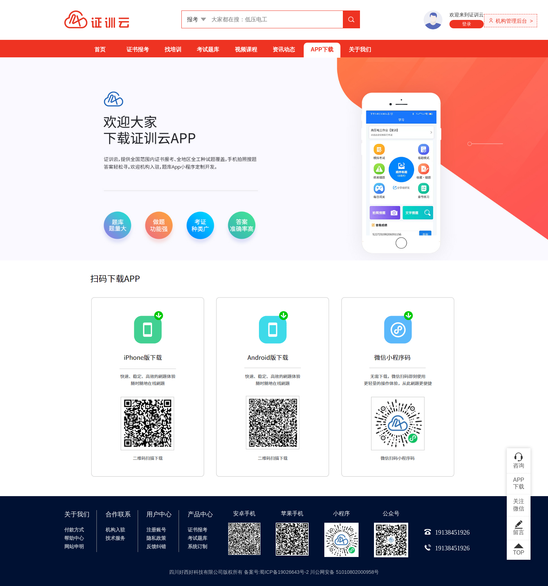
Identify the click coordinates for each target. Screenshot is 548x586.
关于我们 (360, 49)
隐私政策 (156, 538)
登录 (466, 24)
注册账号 (156, 530)
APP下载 (322, 49)
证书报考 (138, 49)
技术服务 (115, 538)
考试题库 (208, 49)
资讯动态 (284, 49)
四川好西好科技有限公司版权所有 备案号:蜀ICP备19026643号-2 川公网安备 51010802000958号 (274, 572)
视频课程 (246, 49)
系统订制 (197, 546)
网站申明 (74, 546)
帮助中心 (74, 538)
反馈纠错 (156, 546)
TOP (519, 550)
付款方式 (74, 530)
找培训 (173, 49)
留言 (519, 527)
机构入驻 (115, 530)
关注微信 (518, 505)
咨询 (519, 460)
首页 (100, 49)
